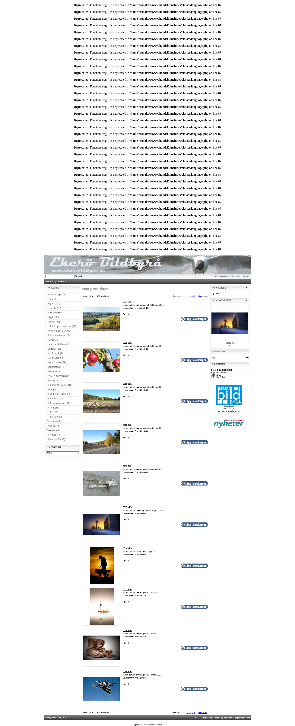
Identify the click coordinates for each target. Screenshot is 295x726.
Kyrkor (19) (53, 339)
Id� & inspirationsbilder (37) (61, 326)
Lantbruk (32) (54, 349)
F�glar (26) (53, 317)
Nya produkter (60, 282)
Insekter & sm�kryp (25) (59, 330)
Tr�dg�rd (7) (54, 416)
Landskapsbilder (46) (57, 344)
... (196, 296)
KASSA (246, 277)
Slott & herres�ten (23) (59, 394)
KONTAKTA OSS (218, 377)
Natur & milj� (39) (56, 362)
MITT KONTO (221, 277)
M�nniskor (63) (55, 358)
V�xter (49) (53, 430)
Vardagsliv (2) (54, 421)
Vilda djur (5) (53, 425)
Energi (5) (52, 299)
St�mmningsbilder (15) (59, 403)
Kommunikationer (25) (58, 335)
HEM (49, 282)
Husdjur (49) (53, 321)
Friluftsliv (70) (54, 308)
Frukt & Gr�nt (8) (56, 312)
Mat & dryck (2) (55, 353)
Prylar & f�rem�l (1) (58, 376)
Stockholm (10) (55, 398)
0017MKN (230, 343)
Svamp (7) (52, 407)
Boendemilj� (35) (56, 294)
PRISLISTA (215, 375)
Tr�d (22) (52, 412)
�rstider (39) (54, 434)
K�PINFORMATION (220, 373)
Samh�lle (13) (54, 380)
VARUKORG (234, 277)
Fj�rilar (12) (53, 303)
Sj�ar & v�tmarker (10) (59, 385)
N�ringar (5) (53, 371)
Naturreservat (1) (56, 367)
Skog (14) (52, 389)
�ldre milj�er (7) (56, 439)
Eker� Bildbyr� (155, 725)
